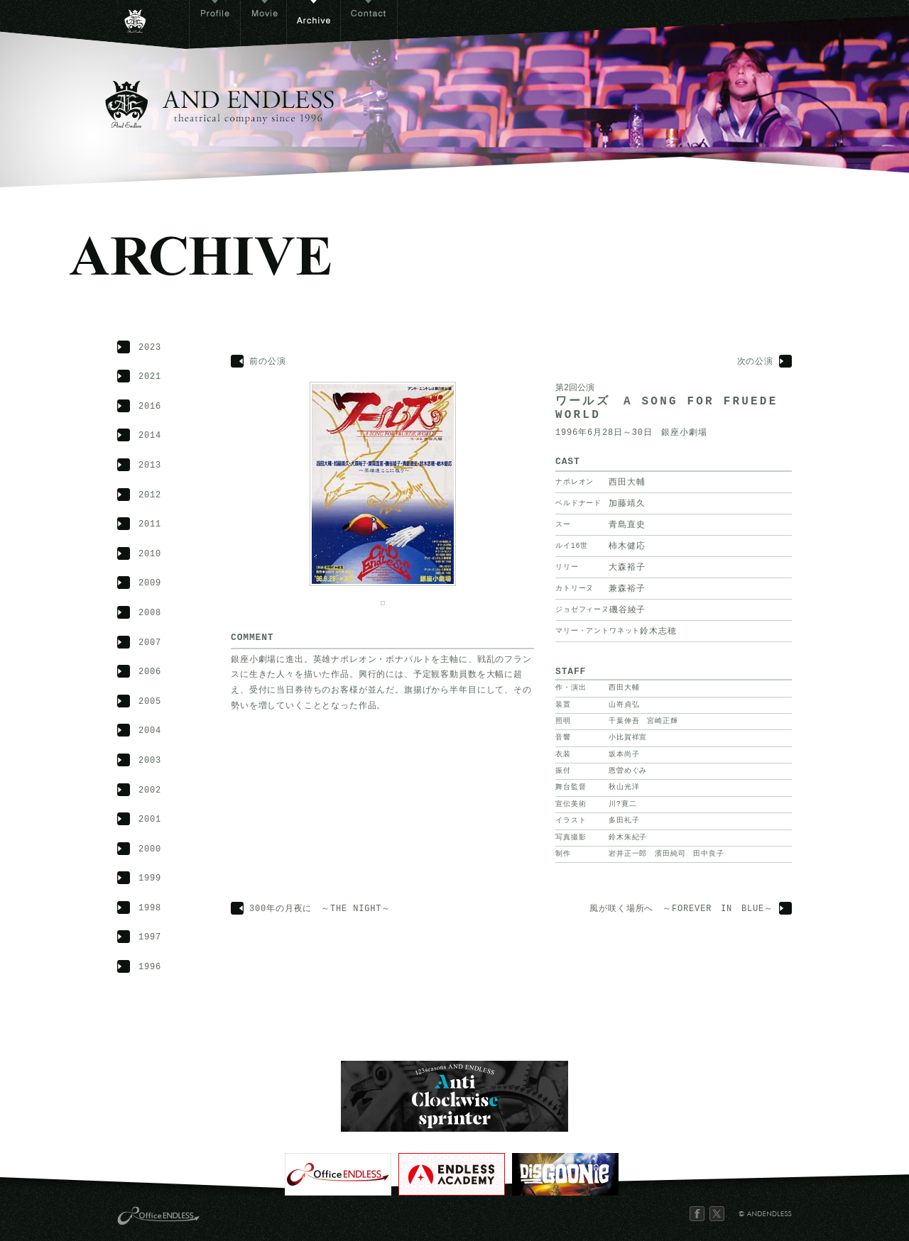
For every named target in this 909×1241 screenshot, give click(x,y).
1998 (149, 909)
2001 (149, 820)
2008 (149, 613)
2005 (149, 702)
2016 (149, 407)
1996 (149, 967)
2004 (149, 731)
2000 (149, 850)
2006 (149, 672)
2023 (149, 348)
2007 (149, 643)
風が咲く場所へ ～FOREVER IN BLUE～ (681, 909)
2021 (149, 377)
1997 (149, 938)
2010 (149, 554)
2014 (149, 436)
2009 (149, 584)
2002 (149, 791)
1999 (149, 879)
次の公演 (755, 362)
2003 (149, 761)
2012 (149, 496)
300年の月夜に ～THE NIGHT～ (320, 909)
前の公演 (267, 362)
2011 (149, 525)
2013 (149, 466)
